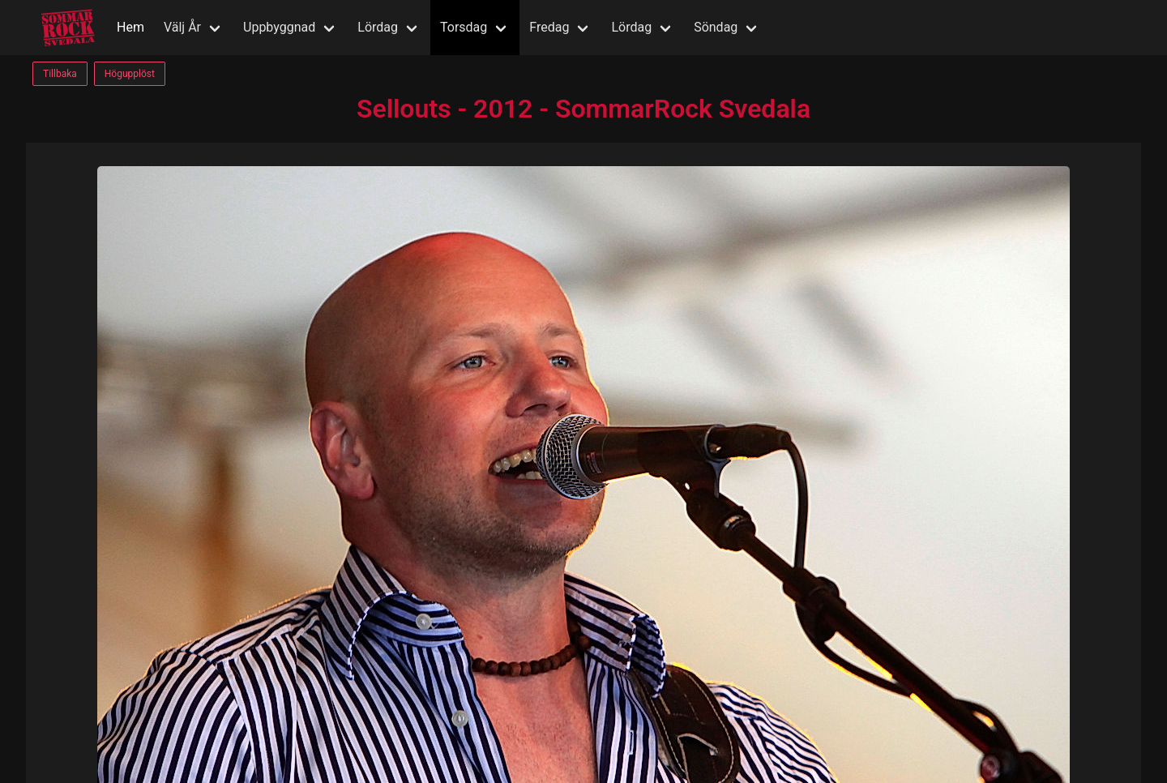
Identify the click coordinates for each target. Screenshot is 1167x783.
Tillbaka (60, 73)
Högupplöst (130, 73)
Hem (130, 27)
